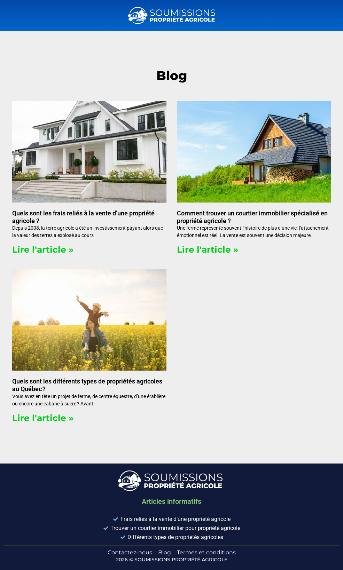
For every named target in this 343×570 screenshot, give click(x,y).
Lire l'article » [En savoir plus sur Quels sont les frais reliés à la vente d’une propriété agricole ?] (42, 249)
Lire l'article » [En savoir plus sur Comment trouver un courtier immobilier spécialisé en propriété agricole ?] (207, 249)
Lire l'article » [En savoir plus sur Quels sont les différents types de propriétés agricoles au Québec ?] (42, 418)
